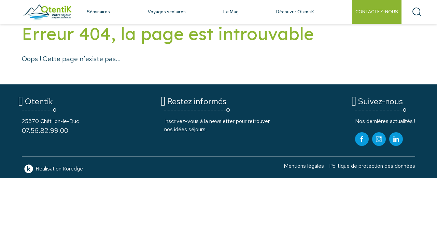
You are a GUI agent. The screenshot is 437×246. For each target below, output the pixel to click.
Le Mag (231, 12)
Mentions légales (304, 165)
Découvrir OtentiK (295, 12)
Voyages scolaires (167, 12)
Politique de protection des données (372, 165)
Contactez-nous (376, 12)
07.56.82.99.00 (45, 130)
